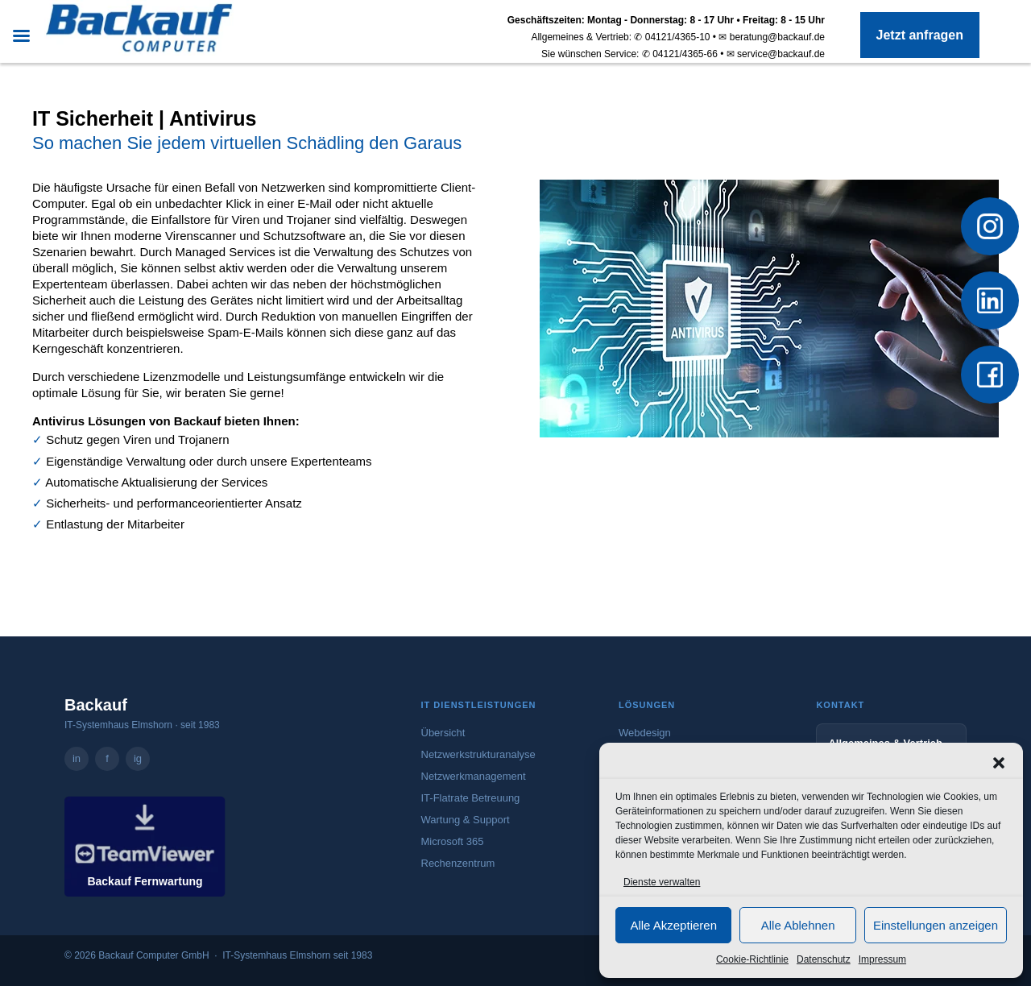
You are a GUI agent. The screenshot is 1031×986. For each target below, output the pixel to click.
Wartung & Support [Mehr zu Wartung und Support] (465, 820)
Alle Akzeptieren (673, 925)
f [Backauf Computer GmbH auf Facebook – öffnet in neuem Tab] (107, 758)
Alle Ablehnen (798, 925)
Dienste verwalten (661, 882)
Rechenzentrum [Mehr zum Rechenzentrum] (458, 863)
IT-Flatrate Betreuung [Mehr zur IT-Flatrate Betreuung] (470, 798)
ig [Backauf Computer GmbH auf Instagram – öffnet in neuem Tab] (138, 758)
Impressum (882, 959)
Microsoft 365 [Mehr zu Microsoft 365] (452, 841)
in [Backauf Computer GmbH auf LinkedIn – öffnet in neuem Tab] (76, 758)
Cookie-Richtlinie (752, 959)
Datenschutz (824, 959)
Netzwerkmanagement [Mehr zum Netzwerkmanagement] (473, 776)
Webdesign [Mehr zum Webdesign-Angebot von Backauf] (645, 733)
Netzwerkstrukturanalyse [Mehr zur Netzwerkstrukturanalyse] (478, 754)
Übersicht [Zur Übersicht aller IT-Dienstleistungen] (443, 733)
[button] (999, 763)
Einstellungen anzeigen (935, 925)
